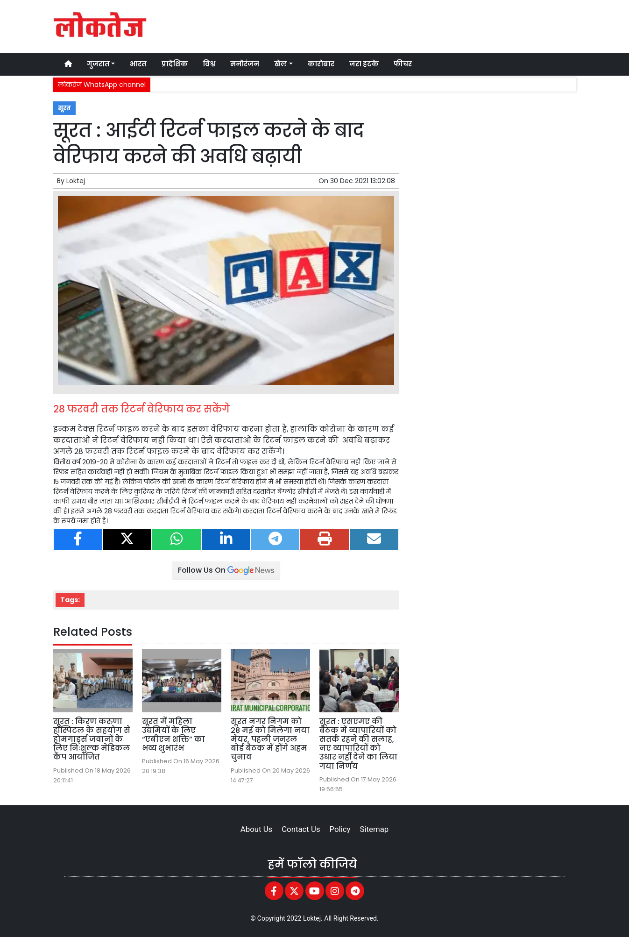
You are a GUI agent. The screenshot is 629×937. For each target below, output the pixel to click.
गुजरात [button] (98, 64)
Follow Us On (226, 570)
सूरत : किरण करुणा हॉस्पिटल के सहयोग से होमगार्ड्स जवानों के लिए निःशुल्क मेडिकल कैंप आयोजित (91, 739)
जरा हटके (364, 64)
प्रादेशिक (175, 64)
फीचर (403, 64)
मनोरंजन (244, 64)
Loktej (75, 180)
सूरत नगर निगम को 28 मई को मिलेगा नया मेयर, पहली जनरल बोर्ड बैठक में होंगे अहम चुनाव (270, 739)
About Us (256, 829)
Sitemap (374, 829)
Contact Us (301, 829)
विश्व (209, 64)
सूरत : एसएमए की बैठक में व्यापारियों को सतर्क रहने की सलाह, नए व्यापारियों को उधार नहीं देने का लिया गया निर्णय (358, 744)
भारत (138, 64)
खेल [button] (280, 64)
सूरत (64, 108)
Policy (340, 829)
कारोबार (321, 64)
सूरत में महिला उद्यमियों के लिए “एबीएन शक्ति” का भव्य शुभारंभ (173, 735)
